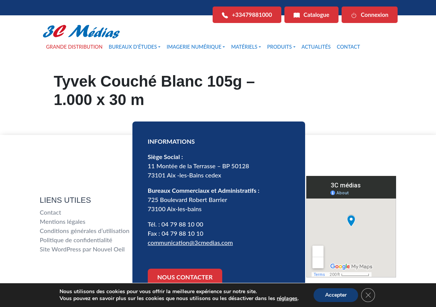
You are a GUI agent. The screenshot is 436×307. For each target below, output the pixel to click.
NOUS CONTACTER (185, 277)
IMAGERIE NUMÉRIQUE (194, 47)
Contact (50, 212)
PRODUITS (279, 47)
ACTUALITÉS (316, 47)
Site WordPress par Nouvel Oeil (82, 249)
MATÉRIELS (244, 47)
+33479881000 (247, 14)
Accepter (336, 295)
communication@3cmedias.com (190, 242)
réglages (287, 298)
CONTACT (348, 47)
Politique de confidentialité (76, 239)
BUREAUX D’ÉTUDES (133, 47)
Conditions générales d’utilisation (85, 230)
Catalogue (311, 14)
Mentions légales (63, 221)
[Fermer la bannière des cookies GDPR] (368, 295)
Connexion (369, 14)
